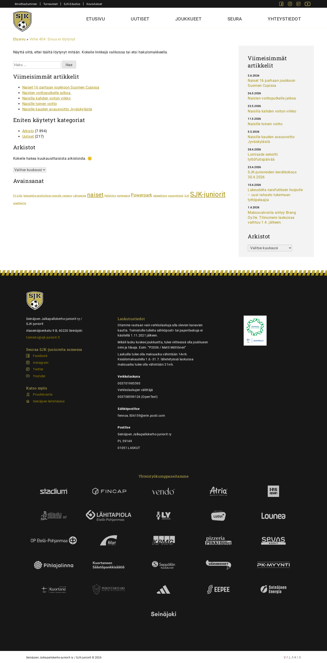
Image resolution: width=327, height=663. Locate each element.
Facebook (40, 356)
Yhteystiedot (284, 19)
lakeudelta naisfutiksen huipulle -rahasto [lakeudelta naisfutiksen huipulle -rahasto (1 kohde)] (47, 195)
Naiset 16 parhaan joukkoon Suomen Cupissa (60, 87)
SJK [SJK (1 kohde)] (186, 195)
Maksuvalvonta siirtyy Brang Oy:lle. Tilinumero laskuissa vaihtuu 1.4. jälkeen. (272, 217)
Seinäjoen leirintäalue (48, 401)
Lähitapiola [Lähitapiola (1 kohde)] (79, 195)
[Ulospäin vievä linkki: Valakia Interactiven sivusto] (292, 657)
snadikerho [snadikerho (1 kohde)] (19, 203)
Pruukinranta (42, 394)
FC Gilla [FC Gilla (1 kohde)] (17, 195)
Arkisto (28, 131)
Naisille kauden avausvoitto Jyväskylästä (57, 109)
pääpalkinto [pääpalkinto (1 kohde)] (160, 195)
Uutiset (140, 19)
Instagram (40, 362)
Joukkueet (188, 19)
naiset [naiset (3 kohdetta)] (95, 194)
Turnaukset (50, 4)
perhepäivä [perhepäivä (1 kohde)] (123, 195)
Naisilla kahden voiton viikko (46, 98)
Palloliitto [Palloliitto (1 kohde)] (110, 195)
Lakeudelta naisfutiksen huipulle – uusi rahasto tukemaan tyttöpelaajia (275, 195)
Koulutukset (94, 4)
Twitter (38, 369)
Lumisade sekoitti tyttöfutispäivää (263, 157)
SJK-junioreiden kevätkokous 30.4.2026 (272, 174)
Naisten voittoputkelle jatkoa (47, 93)
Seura (235, 19)
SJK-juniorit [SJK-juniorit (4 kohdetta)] (207, 194)
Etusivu (95, 19)
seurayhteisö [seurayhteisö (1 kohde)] (175, 195)
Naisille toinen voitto (39, 104)
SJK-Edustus (72, 4)
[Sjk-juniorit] (22, 19)
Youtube (39, 376)
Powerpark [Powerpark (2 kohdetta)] (141, 195)
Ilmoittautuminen (26, 4)
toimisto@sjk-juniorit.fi (43, 337)
